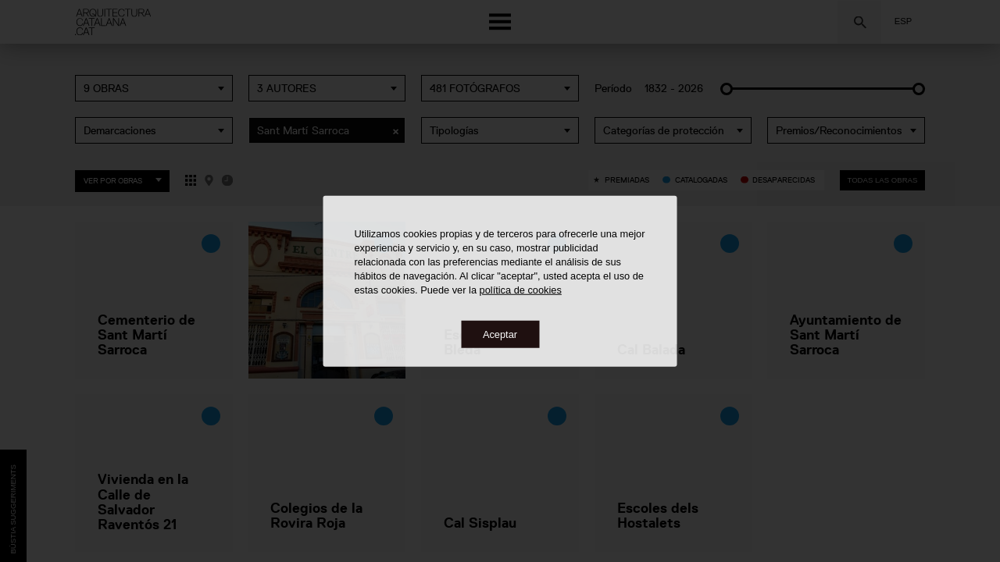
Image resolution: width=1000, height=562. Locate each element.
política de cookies (521, 289)
